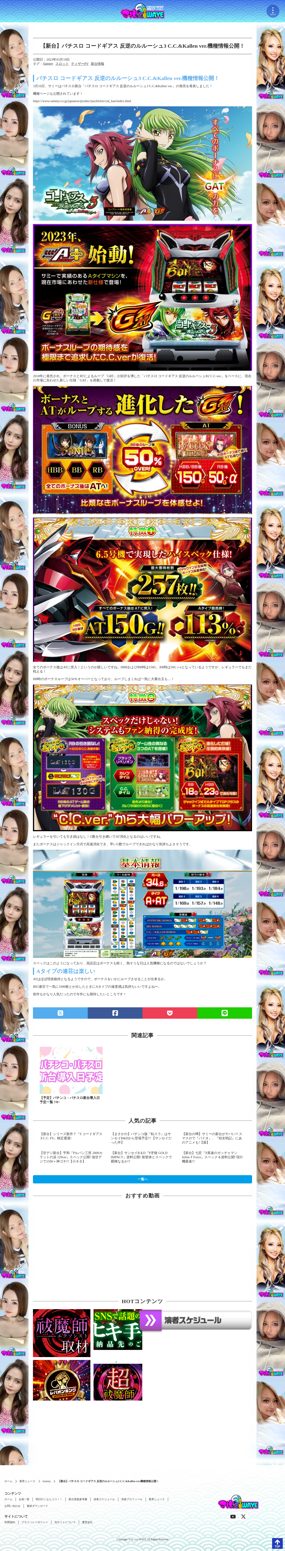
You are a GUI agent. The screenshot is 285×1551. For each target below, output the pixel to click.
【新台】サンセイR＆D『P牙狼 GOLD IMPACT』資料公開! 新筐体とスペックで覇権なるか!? (141, 1157)
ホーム (8, 1481)
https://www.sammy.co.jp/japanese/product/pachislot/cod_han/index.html (82, 101)
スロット (62, 64)
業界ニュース (27, 1481)
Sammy (48, 63)
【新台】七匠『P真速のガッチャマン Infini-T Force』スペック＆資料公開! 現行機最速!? (212, 1157)
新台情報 (97, 64)
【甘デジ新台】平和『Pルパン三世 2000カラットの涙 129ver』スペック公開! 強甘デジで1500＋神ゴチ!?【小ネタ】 (71, 1157)
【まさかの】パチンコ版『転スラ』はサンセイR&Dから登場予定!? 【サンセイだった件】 (141, 1138)
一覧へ (143, 1179)
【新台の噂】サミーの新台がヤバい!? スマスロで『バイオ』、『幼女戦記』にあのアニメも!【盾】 (212, 1138)
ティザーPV (80, 64)
